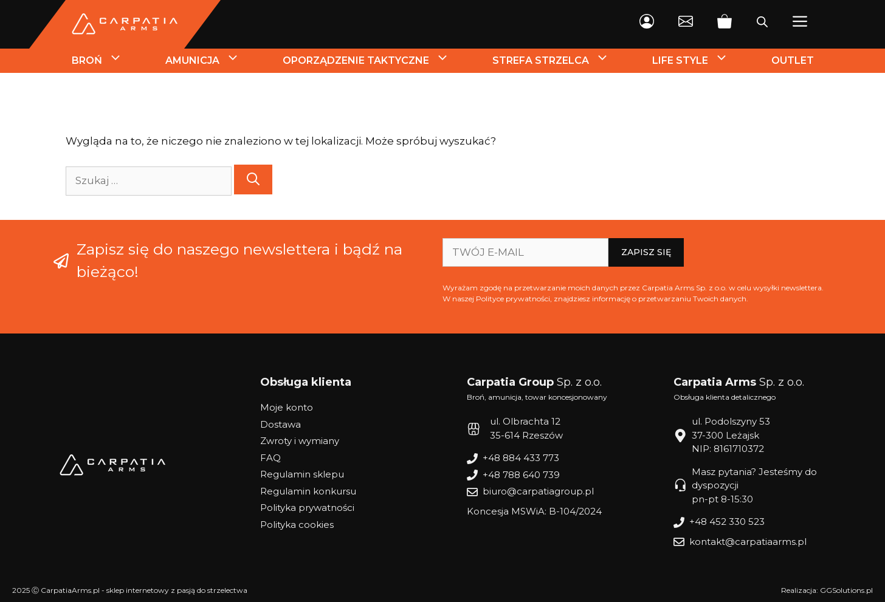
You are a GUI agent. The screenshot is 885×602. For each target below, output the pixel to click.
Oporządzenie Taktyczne (377, 61)
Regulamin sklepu (302, 474)
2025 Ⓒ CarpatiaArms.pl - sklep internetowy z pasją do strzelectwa (129, 590)
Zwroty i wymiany (299, 440)
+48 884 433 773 (521, 457)
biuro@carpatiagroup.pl (538, 491)
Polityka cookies (297, 524)
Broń (108, 61)
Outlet (792, 60)
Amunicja (213, 61)
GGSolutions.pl (846, 590)
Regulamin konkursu (308, 491)
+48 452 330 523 (727, 521)
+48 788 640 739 (521, 475)
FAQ (270, 457)
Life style (701, 61)
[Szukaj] (253, 179)
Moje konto (286, 407)
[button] (799, 24)
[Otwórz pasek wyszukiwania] (762, 24)
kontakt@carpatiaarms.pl (748, 541)
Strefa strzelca (561, 61)
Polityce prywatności (513, 298)
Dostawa (280, 424)
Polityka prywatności (307, 507)
